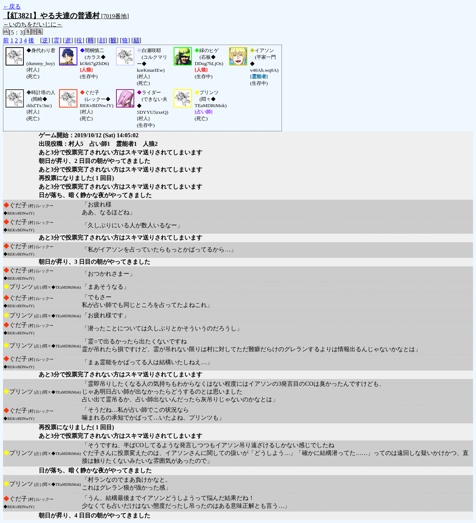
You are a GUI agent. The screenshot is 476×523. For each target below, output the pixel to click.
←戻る (12, 6)
